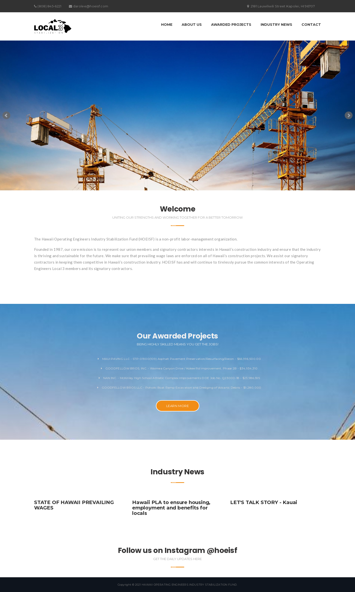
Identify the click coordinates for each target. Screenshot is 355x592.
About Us (192, 24)
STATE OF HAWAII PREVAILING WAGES (74, 505)
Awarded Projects (231, 24)
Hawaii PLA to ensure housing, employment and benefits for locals (171, 507)
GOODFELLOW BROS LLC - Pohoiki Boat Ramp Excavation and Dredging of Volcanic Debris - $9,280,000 (179, 387)
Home (166, 24)
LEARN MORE (177, 406)
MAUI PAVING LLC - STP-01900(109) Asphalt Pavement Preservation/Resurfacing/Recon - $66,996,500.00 (179, 359)
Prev (6, 115)
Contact (311, 24)
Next (349, 115)
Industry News (276, 24)
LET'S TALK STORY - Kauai (263, 502)
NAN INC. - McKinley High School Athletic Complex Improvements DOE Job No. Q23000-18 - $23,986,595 (179, 378)
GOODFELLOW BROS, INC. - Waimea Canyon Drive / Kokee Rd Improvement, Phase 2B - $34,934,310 (179, 368)
